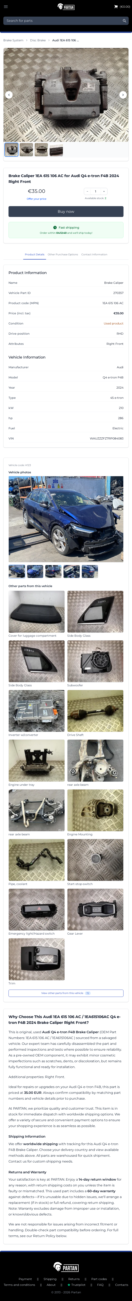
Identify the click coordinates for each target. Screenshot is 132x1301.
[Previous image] (9, 95)
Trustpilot (76, 1285)
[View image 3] (41, 149)
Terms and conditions (19, 1285)
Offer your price (36, 198)
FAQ (100, 1285)
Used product (113, 323)
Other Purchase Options (63, 254)
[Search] (124, 21)
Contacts (121, 1285)
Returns (74, 1279)
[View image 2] (26, 149)
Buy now (66, 211)
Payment (25, 1279)
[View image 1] (11, 149)
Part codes (99, 1279)
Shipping (50, 1279)
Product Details (34, 254)
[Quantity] (96, 191)
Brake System (13, 40)
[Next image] (123, 95)
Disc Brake (38, 40)
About (51, 1285)
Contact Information (94, 254)
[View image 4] (56, 149)
